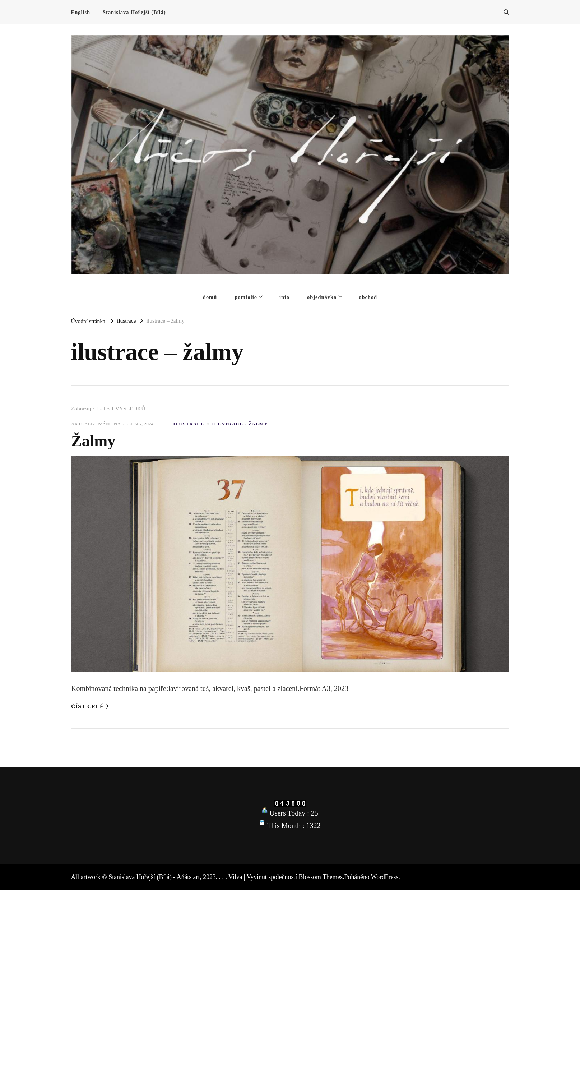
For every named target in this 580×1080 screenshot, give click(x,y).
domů (210, 297)
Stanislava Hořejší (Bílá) (134, 12)
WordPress (385, 877)
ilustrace (188, 423)
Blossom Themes (321, 877)
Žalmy (93, 441)
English (81, 12)
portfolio (246, 297)
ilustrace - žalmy (240, 423)
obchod (368, 297)
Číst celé (90, 706)
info (284, 297)
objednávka (322, 297)
